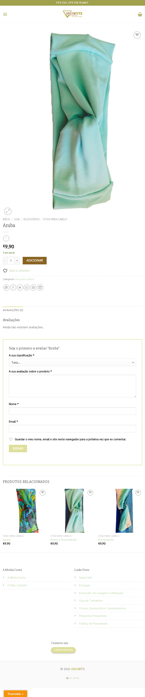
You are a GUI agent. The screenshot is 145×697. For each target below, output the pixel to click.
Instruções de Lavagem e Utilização (101, 593)
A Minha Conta (17, 577)
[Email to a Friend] (27, 287)
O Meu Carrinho (17, 585)
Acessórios (31, 219)
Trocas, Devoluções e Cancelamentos (102, 608)
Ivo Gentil (74, 678)
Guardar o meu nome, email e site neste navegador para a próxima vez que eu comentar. (70, 439)
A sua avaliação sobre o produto (30, 371)
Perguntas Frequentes (93, 615)
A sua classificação (21, 355)
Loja (17, 219)
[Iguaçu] (25, 511)
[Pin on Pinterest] (33, 287)
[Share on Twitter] (20, 287)
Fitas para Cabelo (55, 219)
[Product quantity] (11, 260)
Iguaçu (7, 539)
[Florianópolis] (120, 511)
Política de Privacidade (93, 623)
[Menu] (5, 14)
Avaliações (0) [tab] (13, 310)
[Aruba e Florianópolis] (72, 511)
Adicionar (34, 260)
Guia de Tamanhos (91, 600)
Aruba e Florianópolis (63, 539)
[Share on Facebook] (13, 287)
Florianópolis (106, 539)
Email (13, 421)
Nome (14, 404)
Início (6, 219)
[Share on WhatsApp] (6, 287)
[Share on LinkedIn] (40, 287)
